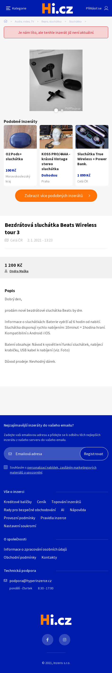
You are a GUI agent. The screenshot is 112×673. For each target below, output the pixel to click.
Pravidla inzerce (53, 517)
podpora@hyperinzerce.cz (30, 580)
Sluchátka (75, 21)
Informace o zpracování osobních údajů (35, 549)
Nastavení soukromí (20, 525)
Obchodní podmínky (20, 557)
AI (62, 509)
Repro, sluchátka (51, 21)
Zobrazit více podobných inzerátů (54, 195)
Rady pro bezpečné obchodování (30, 509)
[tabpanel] (56, 80)
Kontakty (49, 557)
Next (62, 110)
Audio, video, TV (24, 21)
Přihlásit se (94, 8)
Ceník (41, 501)
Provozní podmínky (19, 517)
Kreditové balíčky (18, 501)
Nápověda (78, 509)
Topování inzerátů (66, 501)
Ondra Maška (19, 271)
